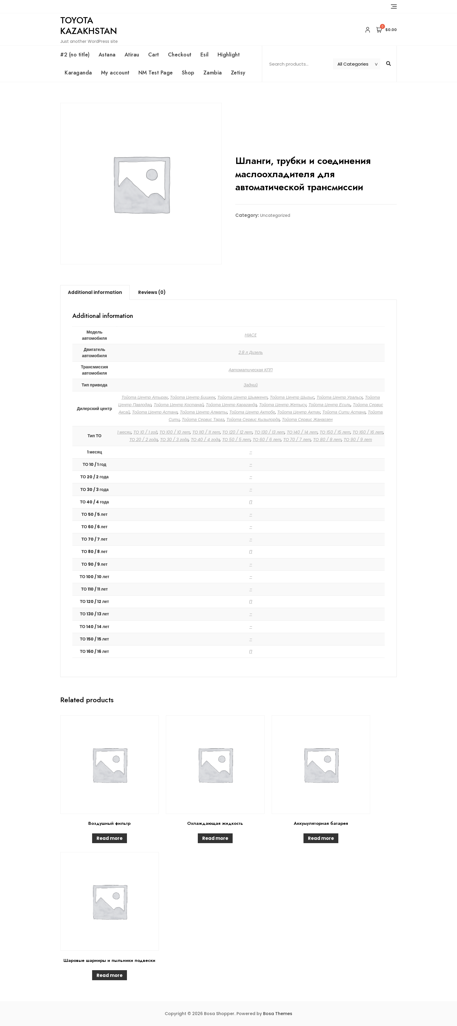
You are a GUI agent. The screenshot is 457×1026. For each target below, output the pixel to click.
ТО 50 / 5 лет (236, 440)
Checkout (180, 54)
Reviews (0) (152, 292)
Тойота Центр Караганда (231, 405)
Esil (204, 54)
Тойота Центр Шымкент (242, 397)
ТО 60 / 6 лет (267, 440)
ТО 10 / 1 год (145, 432)
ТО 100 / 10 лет (174, 432)
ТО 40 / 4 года (205, 440)
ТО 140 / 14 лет (302, 432)
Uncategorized (275, 215)
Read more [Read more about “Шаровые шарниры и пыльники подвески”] (110, 975)
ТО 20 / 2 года (143, 440)
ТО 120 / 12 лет (237, 432)
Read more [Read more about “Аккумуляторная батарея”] (321, 838)
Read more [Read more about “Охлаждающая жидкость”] (215, 838)
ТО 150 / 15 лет (335, 432)
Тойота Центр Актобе (252, 412)
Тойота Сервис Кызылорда (253, 419)
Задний (250, 385)
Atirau (132, 54)
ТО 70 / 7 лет (297, 440)
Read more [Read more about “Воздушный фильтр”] (110, 838)
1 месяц (124, 432)
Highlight (229, 54)
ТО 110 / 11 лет (206, 432)
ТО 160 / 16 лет (367, 432)
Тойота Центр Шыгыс (292, 397)
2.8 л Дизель (251, 352)
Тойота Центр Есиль (330, 405)
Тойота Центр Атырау (144, 397)
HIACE (251, 335)
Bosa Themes (277, 1014)
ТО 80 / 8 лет (327, 440)
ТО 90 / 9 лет (358, 440)
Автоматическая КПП (251, 370)
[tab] (95, 292)
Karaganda (78, 73)
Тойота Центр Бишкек (193, 397)
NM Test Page (155, 73)
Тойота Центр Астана (155, 412)
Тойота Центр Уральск (339, 397)
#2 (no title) (75, 54)
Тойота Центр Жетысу (282, 405)
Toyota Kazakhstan (88, 25)
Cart (153, 54)
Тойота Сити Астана (344, 412)
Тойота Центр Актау (298, 412)
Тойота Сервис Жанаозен (307, 419)
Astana (107, 54)
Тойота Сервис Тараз (203, 419)
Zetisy (238, 73)
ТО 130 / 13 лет (269, 432)
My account (115, 73)
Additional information (95, 292)
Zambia (212, 73)
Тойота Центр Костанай (179, 405)
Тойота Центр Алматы (203, 412)
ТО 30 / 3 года (174, 440)
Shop (188, 73)
